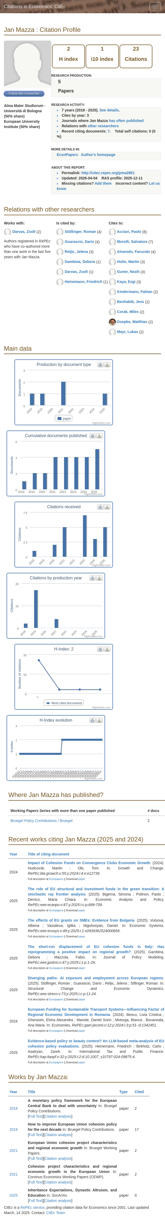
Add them (103, 183)
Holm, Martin (128, 262)
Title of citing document (51, 854)
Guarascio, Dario (79, 241)
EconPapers (67, 155)
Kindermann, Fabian (135, 292)
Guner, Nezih (128, 272)
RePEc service (32, 1207)
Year (15, 854)
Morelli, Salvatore (132, 241)
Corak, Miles (128, 312)
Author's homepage (98, 155)
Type (125, 1092)
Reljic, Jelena (76, 252)
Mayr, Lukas (127, 332)
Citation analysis (58, 1116)
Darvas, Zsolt (23, 231)
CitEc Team (55, 1213)
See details (109, 110)
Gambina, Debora (80, 262)
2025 (13, 1195)
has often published (126, 121)
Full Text (36, 1116)
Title (34, 1092)
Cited (141, 1092)
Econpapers (55, 879)
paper (82, 879)
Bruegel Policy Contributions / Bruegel (42, 821)
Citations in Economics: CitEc (35, 6)
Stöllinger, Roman (80, 231)
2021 (13, 1150)
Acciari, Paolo (129, 231)
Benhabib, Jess (130, 302)
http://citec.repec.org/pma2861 (108, 173)
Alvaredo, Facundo (133, 252)
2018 (13, 1108)
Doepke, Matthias (132, 322)
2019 (13, 1129)
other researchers (102, 126)
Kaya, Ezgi (126, 282)
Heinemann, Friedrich (83, 282)
